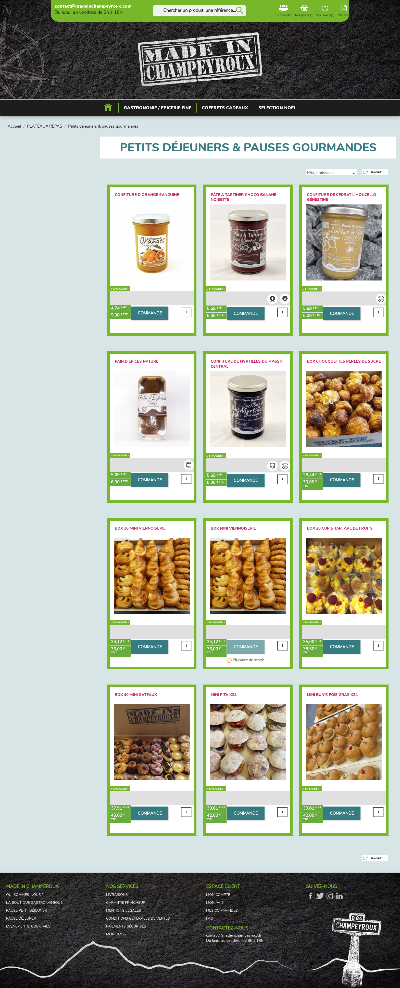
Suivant (379, 173)
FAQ (209, 918)
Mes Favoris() (325, 11)
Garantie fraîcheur (125, 903)
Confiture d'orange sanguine (147, 195)
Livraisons (117, 895)
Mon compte (218, 895)
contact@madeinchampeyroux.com (93, 6)
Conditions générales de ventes (138, 918)
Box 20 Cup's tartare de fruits (340, 528)
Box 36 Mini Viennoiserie (140, 528)
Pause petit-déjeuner (26, 910)
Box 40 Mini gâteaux (136, 695)
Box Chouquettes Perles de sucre (344, 361)
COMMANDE (150, 313)
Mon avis (215, 903)
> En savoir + (120, 289)
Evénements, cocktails (28, 926)
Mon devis (116, 934)
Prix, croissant (332, 172)
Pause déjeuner (21, 918)
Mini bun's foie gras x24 (332, 695)
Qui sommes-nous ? (24, 895)
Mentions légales (123, 910)
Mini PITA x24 (223, 695)
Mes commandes (222, 910)
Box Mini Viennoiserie (233, 528)
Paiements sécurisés (126, 926)
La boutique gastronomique (34, 903)
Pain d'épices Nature (136, 361)
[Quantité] (186, 312)
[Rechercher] (199, 10)
